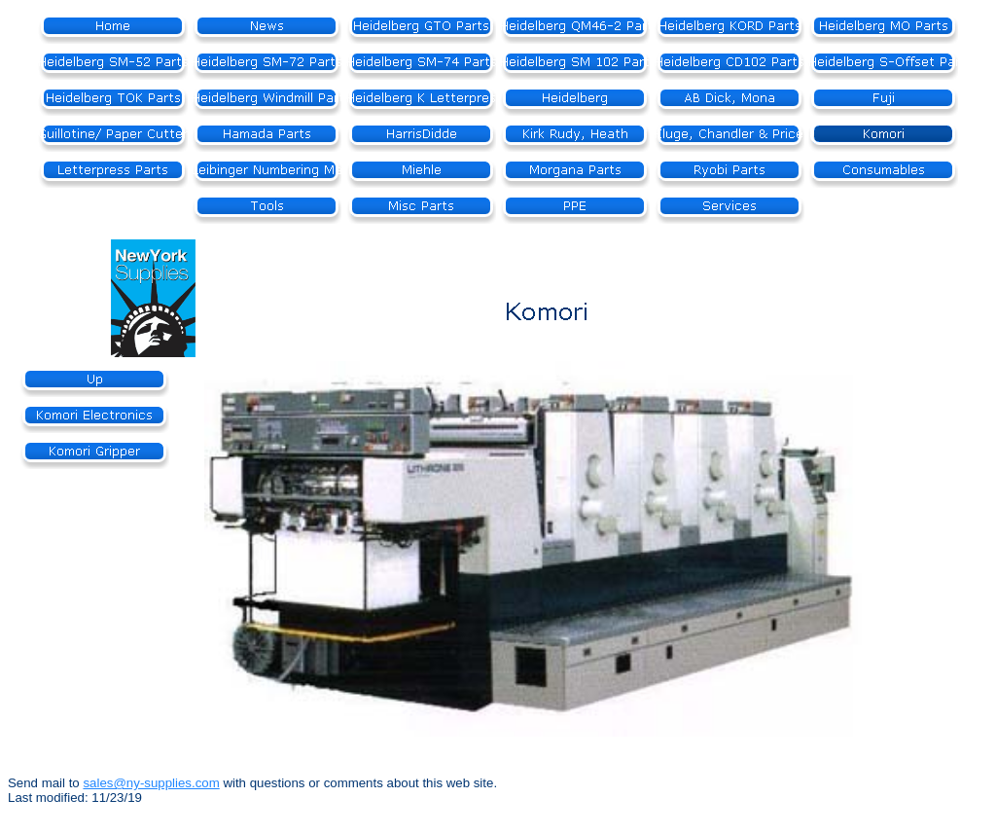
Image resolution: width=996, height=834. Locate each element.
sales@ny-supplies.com (151, 783)
